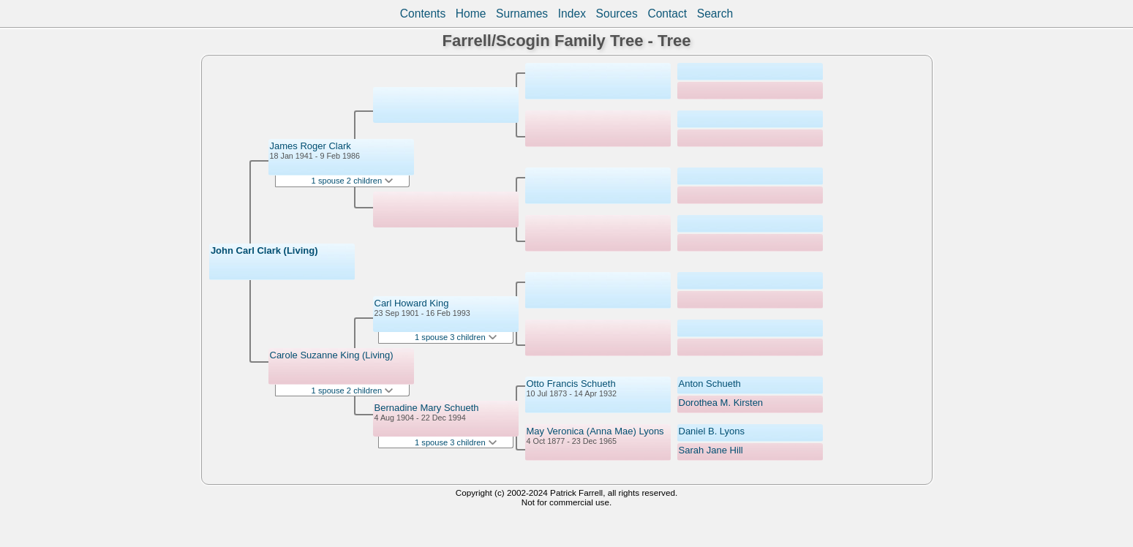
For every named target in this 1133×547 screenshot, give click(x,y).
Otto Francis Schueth (571, 383)
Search (715, 13)
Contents (422, 13)
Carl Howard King (411, 303)
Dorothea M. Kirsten (721, 402)
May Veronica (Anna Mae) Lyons (595, 431)
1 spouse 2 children (353, 180)
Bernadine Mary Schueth (426, 407)
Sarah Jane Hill (711, 450)
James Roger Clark (310, 145)
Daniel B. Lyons (712, 431)
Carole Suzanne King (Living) (332, 355)
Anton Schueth (710, 383)
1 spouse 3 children (456, 337)
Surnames (522, 13)
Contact (667, 13)
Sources (617, 13)
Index (572, 13)
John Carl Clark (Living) (264, 250)
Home (471, 13)
